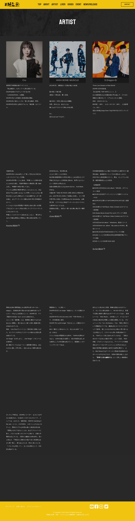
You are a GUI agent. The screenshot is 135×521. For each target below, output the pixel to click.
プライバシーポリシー (34, 506)
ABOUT (46, 4)
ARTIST (55, 4)
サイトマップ (10, 506)
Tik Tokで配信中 (98, 249)
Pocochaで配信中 (12, 225)
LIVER (62, 4)
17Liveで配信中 (54, 216)
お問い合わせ (20, 506)
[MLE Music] (12, 4)
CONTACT (127, 4)
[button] (24, 62)
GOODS (71, 4)
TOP (39, 4)
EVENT (78, 4)
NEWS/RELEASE (90, 4)
